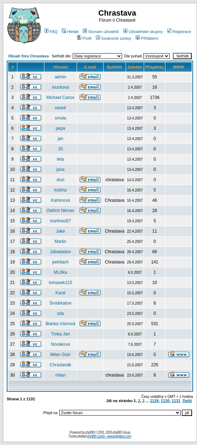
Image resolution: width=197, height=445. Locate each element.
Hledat (70, 31)
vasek (60, 107)
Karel (60, 292)
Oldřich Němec (60, 210)
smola (60, 118)
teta (60, 159)
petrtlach (60, 262)
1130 (165, 401)
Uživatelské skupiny (143, 31)
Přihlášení (147, 38)
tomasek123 (60, 282)
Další (187, 401)
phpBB (89, 432)
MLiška (60, 272)
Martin (60, 241)
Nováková (60, 344)
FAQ (51, 31)
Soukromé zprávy (114, 38)
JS (60, 148)
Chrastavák (60, 364)
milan (60, 375)
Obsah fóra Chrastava (28, 56)
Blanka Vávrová (60, 323)
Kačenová (60, 200)
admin (60, 76)
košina (60, 190)
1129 (154, 401)
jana (60, 169)
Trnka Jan (60, 334)
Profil (84, 38)
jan (60, 138)
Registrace (179, 31)
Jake (60, 231)
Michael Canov (60, 97)
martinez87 (60, 220)
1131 (176, 401)
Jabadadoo (60, 251)
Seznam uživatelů (101, 31)
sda (60, 313)
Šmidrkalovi (60, 303)
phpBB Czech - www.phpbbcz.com (109, 436)
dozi (60, 179)
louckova (60, 87)
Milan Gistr (60, 354)
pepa (60, 128)
